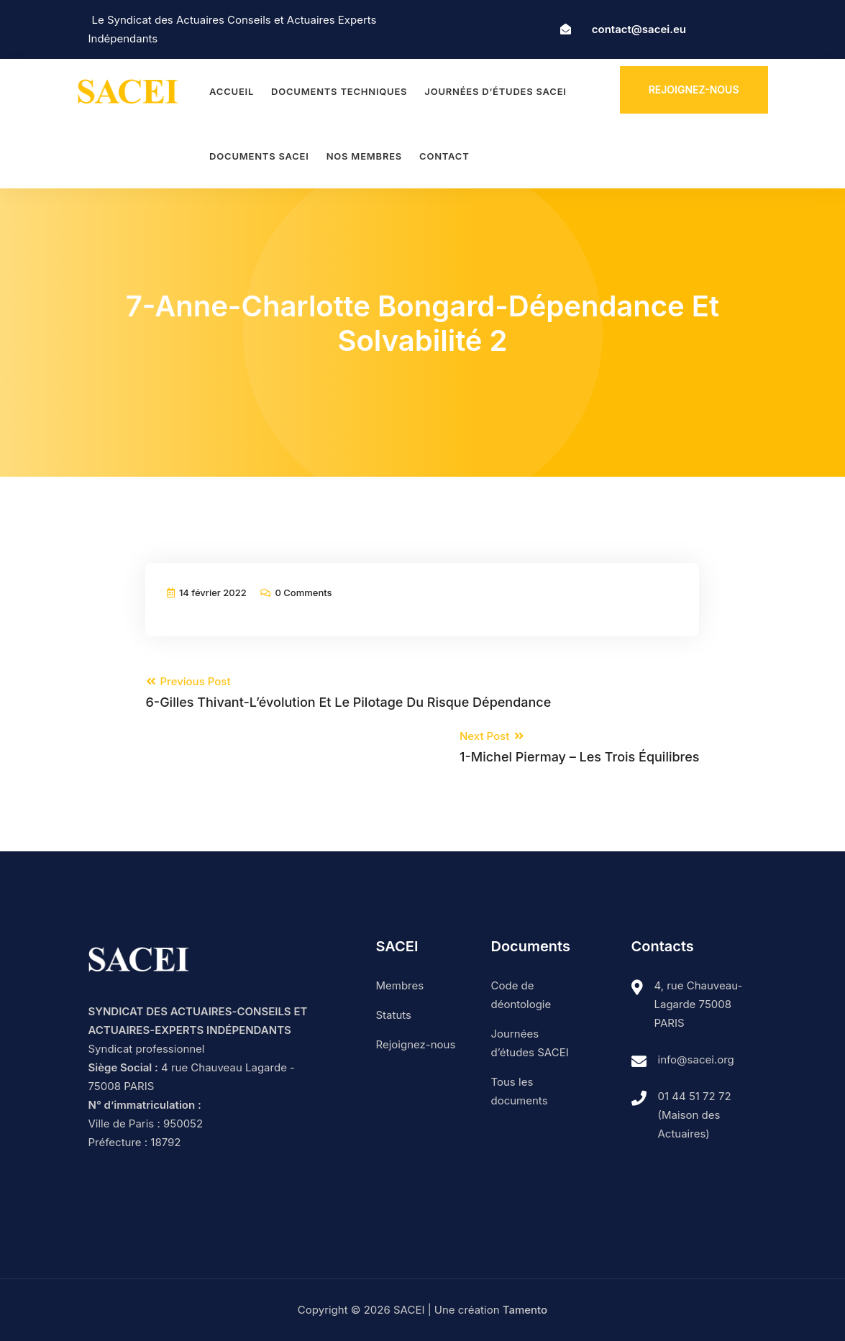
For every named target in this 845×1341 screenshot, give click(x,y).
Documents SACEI (259, 156)
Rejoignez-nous (694, 89)
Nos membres (364, 156)
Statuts (393, 1015)
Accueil (231, 91)
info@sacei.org (696, 1059)
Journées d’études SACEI (495, 91)
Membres (400, 985)
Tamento (525, 1310)
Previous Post (348, 692)
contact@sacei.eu (639, 29)
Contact (444, 156)
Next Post (580, 747)
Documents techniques (339, 91)
